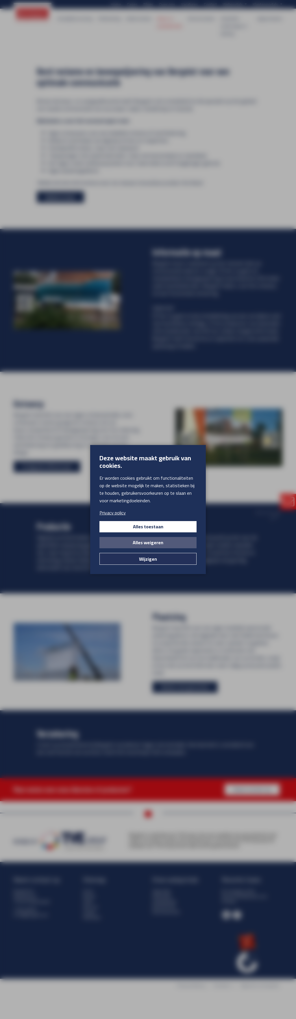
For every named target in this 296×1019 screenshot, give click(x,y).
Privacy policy (112, 512)
